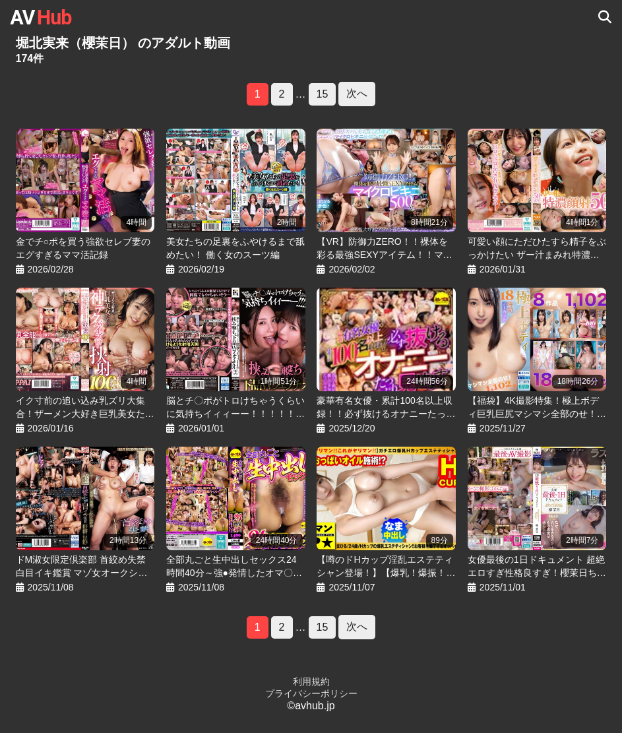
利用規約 (311, 681)
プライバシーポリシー (311, 693)
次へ (356, 93)
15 (322, 94)
